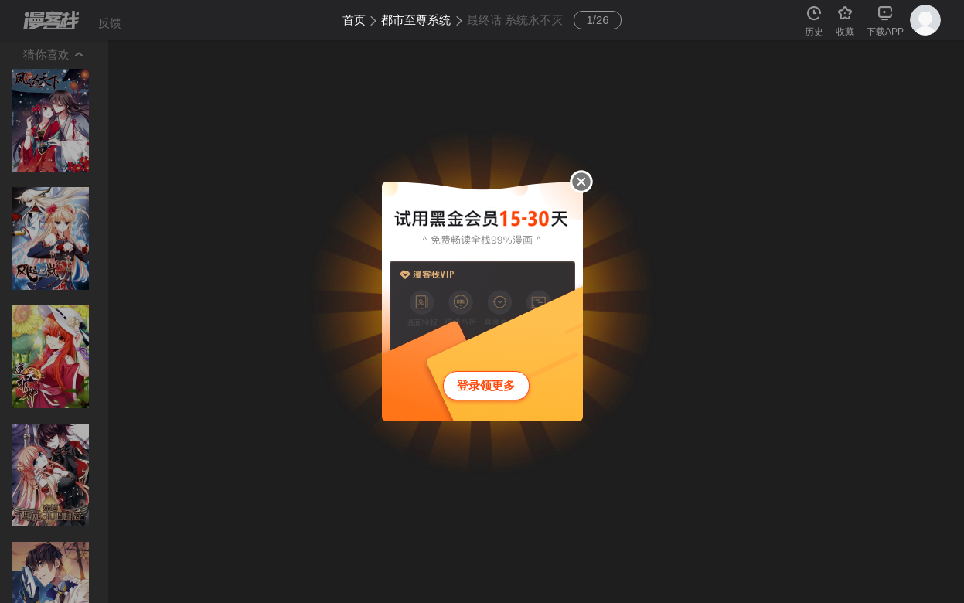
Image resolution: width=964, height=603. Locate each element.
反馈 (109, 23)
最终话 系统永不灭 (515, 19)
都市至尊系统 (416, 19)
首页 (354, 19)
